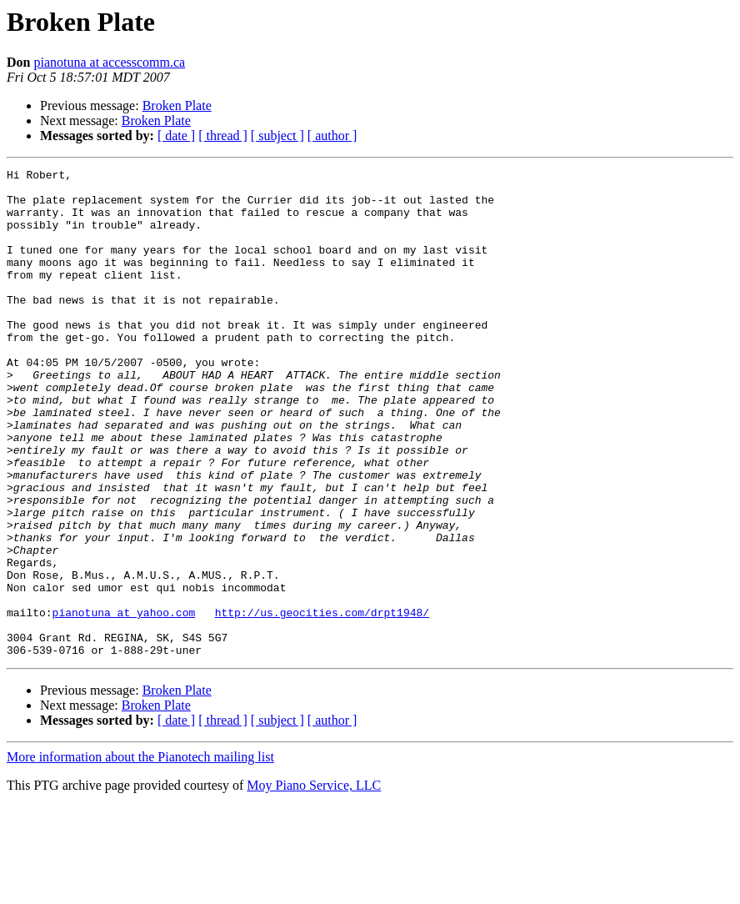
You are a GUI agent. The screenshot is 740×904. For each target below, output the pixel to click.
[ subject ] (277, 135)
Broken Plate (177, 105)
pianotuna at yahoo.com (124, 702)
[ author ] (333, 135)
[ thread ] (223, 135)
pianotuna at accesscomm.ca (109, 62)
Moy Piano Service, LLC (314, 883)
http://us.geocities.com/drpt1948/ (322, 702)
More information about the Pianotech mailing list (140, 854)
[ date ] (176, 135)
